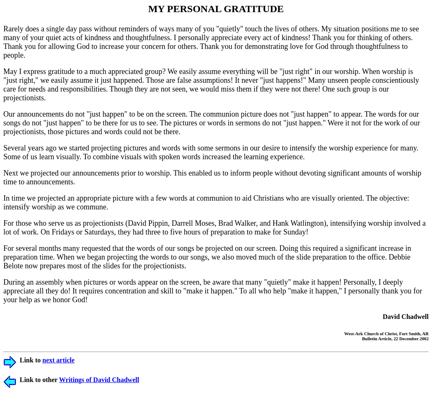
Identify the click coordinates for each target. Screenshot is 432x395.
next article (58, 360)
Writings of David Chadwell (99, 379)
